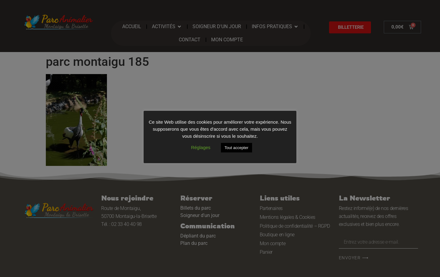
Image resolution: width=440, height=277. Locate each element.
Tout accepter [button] (236, 147)
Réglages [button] (200, 147)
